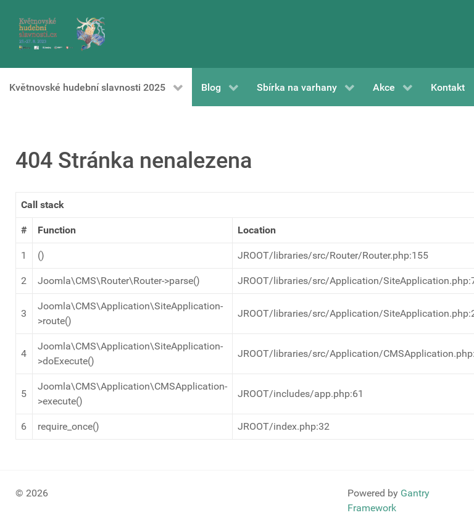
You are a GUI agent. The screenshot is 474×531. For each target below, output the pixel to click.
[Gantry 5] (61, 33)
